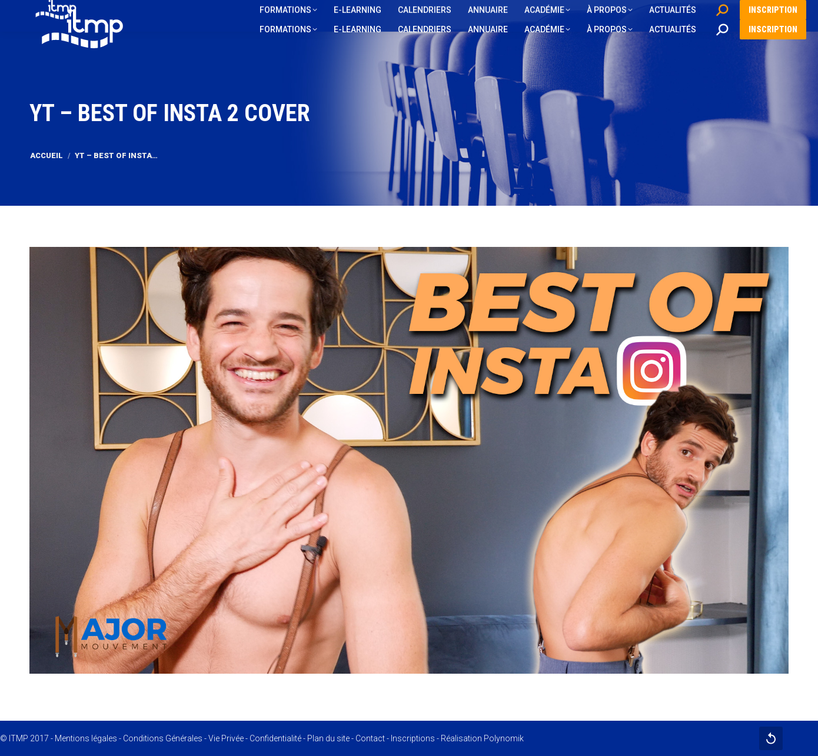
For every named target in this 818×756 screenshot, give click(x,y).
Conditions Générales (162, 738)
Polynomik (504, 738)
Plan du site (328, 738)
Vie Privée (226, 738)
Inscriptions (413, 738)
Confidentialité (275, 738)
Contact (370, 738)
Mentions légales (86, 738)
